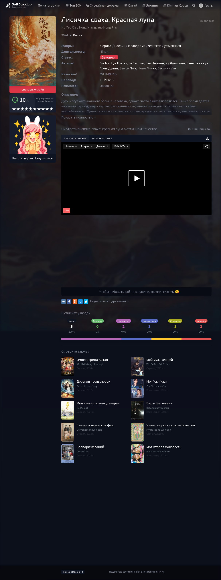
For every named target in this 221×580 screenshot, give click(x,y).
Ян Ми (105, 63)
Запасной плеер (102, 138)
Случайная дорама (102, 5)
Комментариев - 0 (73, 571)
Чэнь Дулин (109, 68)
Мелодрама (136, 46)
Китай (77, 35)
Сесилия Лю (166, 68)
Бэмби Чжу (128, 68)
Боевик (119, 46)
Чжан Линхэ (147, 68)
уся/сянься (172, 46)
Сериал (106, 46)
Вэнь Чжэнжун (197, 63)
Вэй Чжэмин (154, 63)
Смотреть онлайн (32, 89)
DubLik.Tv (107, 80)
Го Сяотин (136, 63)
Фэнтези (154, 46)
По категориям (49, 5)
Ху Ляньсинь (175, 63)
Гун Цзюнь (119, 63)
